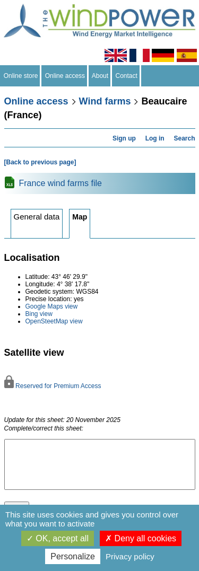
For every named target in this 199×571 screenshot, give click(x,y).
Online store (20, 76)
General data (37, 216)
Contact (126, 76)
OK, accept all (58, 538)
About (100, 76)
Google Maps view (51, 306)
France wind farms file (60, 183)
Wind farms (105, 101)
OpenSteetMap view (54, 321)
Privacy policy (130, 556)
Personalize (72, 556)
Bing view (39, 314)
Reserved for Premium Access (52, 386)
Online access (65, 76)
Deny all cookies (140, 538)
